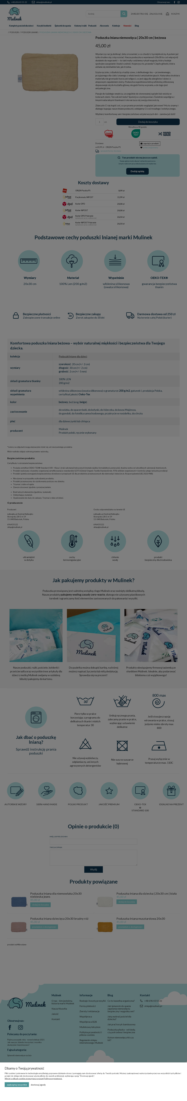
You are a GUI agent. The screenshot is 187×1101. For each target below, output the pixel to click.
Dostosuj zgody (38, 1084)
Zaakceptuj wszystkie (17, 1084)
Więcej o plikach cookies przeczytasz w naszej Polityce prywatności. (33, 1078)
